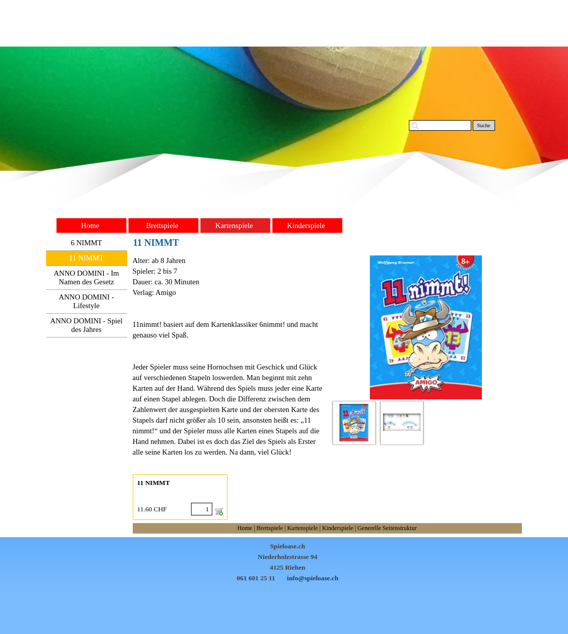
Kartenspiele (302, 528)
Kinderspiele (337, 528)
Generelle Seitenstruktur (386, 528)
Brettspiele (269, 528)
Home (245, 528)
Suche (483, 125)
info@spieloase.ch (312, 578)
